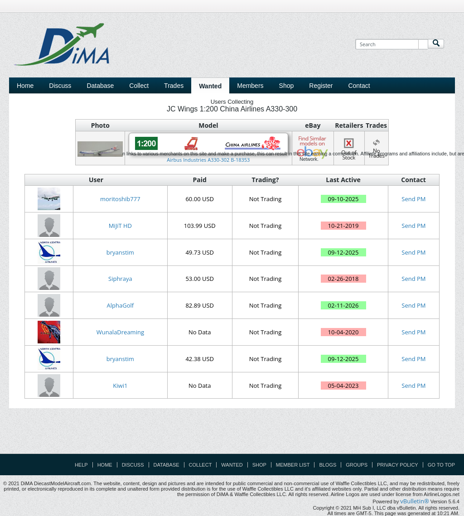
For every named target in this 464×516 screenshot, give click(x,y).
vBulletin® (414, 501)
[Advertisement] (232, 433)
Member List (293, 465)
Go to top (441, 465)
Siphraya (120, 279)
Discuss (60, 85)
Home (25, 85)
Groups (356, 465)
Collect (200, 465)
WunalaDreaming (120, 332)
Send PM (413, 199)
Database (166, 465)
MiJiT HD (120, 226)
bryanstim (120, 252)
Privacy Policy (397, 465)
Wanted (231, 465)
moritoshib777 (120, 199)
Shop (259, 465)
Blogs (327, 465)
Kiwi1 (120, 385)
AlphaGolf (120, 305)
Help (81, 465)
